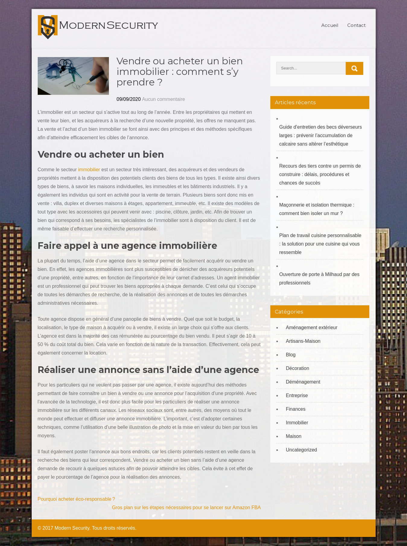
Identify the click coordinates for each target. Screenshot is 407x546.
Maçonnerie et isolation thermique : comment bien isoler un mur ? (317, 209)
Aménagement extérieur (312, 327)
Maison (294, 436)
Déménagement (303, 381)
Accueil (329, 25)
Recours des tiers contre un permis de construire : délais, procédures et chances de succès (320, 174)
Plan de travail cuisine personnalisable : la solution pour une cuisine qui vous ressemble (320, 244)
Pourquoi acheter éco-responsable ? (76, 499)
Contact (356, 25)
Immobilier (297, 422)
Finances (296, 409)
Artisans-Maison (303, 341)
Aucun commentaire (163, 99)
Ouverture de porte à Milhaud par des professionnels (319, 278)
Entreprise (297, 395)
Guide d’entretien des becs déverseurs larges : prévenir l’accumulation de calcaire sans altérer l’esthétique (320, 135)
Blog (291, 354)
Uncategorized (301, 449)
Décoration (297, 368)
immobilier (88, 169)
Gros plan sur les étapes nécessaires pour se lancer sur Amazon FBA (186, 507)
